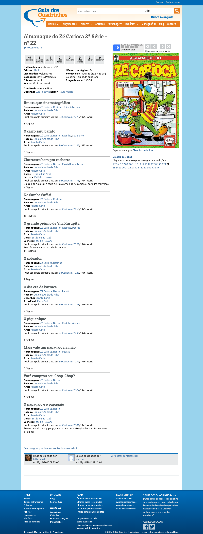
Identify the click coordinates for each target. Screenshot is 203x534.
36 (154, 167)
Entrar (159, 2)
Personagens (115, 24)
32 (142, 167)
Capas (80, 495)
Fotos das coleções (59, 518)
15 (146, 164)
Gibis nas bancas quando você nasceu (94, 525)
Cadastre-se (173, 2)
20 (161, 164)
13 (139, 164)
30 (136, 167)
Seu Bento (78, 135)
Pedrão (76, 227)
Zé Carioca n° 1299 (69, 361)
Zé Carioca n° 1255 (69, 209)
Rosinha (57, 107)
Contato (171, 24)
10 (130, 164)
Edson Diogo (173, 532)
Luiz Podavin (42, 91)
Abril (36, 70)
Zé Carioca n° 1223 (69, 117)
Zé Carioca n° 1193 (69, 180)
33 (145, 167)
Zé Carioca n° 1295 (69, 333)
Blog (161, 24)
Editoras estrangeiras (34, 508)
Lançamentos (69, 24)
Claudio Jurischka (143, 150)
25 (120, 167)
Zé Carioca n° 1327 (69, 390)
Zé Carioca (46, 107)
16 (149, 164)
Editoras (86, 24)
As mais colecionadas (126, 502)
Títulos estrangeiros (33, 502)
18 (155, 164)
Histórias (28, 518)
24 (117, 167)
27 (126, 167)
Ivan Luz (80, 459)
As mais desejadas (125, 505)
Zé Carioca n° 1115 (69, 145)
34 (148, 167)
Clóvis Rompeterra (72, 164)
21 (164, 164)
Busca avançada (84, 521)
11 (133, 164)
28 (129, 167)
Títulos (53, 24)
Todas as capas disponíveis (89, 508)
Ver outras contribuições (124, 456)
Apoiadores (55, 512)
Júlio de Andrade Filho (46, 110)
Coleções (54, 515)
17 (152, 164)
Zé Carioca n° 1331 (69, 425)
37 (157, 167)
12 (136, 164)
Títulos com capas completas (90, 511)
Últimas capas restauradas (89, 502)
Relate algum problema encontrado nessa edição (51, 448)
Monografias (149, 24)
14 (142, 164)
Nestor (57, 135)
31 (139, 167)
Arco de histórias (32, 521)
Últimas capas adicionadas (89, 498)
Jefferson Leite (41, 459)
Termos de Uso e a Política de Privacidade (44, 532)
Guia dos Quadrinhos (158, 495)
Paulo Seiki (43, 301)
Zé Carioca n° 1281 (69, 244)
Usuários (132, 24)
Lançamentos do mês (87, 518)
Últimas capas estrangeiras (89, 505)
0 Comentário (35, 47)
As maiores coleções (126, 508)
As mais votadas (124, 498)
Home (27, 495)
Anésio (76, 323)
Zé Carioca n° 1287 (69, 272)
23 (114, 167)
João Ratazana (71, 107)
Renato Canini (38, 113)
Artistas (100, 24)
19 (158, 164)
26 (123, 167)
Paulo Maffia (66, 91)
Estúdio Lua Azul (41, 174)
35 (151, 167)
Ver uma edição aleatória (88, 528)
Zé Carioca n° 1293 (69, 304)
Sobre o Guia (56, 502)
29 (132, 167)
